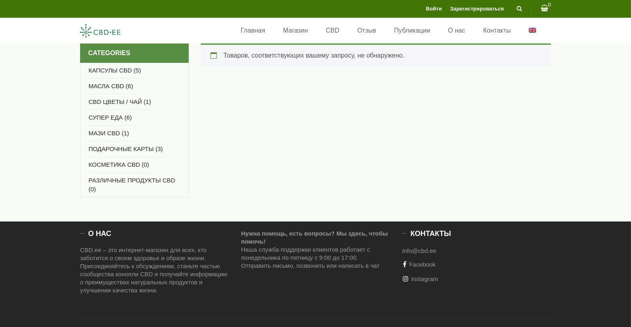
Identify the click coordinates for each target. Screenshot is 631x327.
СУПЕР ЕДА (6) (110, 117)
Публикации (412, 30)
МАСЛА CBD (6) (111, 86)
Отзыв (366, 30)
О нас (456, 30)
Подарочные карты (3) (126, 148)
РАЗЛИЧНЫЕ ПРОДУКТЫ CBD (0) (132, 184)
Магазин (295, 30)
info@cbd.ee (419, 250)
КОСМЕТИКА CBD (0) (119, 164)
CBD (332, 30)
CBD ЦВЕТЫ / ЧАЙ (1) (120, 101)
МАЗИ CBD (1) (109, 133)
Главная (253, 30)
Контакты (497, 30)
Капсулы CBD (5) (115, 70)
